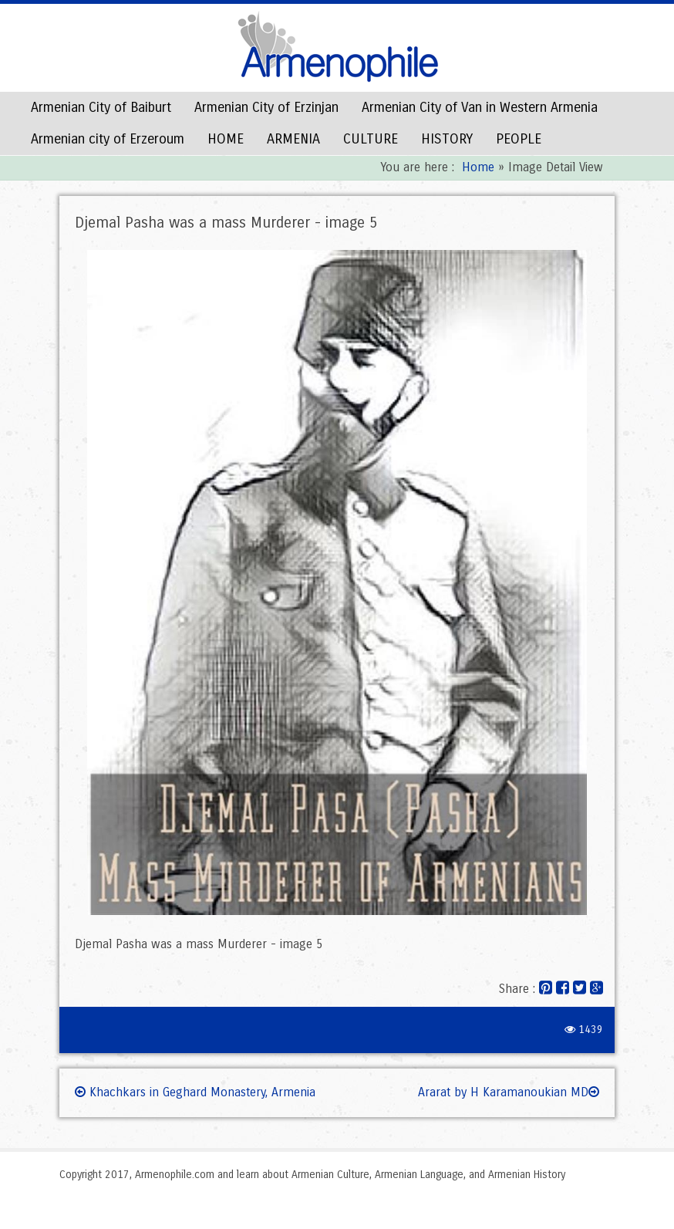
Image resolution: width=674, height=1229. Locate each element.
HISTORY (447, 138)
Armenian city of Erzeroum (107, 138)
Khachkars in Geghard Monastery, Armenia (195, 1092)
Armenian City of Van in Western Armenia (480, 107)
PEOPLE (518, 138)
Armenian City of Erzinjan (266, 107)
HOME (225, 138)
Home (478, 167)
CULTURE (370, 138)
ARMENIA (293, 138)
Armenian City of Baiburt (101, 107)
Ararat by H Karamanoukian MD (508, 1092)
